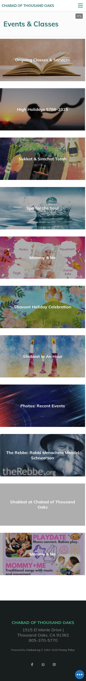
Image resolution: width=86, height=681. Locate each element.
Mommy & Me (42, 257)
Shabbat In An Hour (42, 356)
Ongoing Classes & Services (42, 59)
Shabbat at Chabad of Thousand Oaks (42, 504)
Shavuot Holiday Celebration (42, 306)
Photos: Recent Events (42, 405)
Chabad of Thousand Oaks (28, 5)
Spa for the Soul (42, 208)
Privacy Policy (66, 650)
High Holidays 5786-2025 (42, 109)
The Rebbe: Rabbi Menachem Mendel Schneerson (42, 455)
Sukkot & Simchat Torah (43, 158)
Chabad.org (33, 650)
